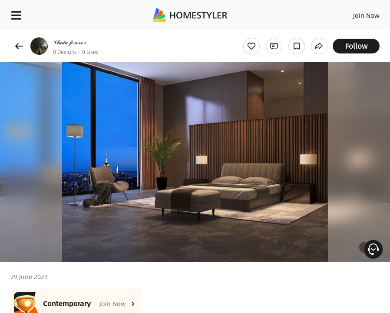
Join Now (366, 15)
